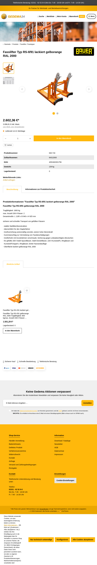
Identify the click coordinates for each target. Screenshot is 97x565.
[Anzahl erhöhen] (30, 138)
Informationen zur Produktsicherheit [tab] (40, 189)
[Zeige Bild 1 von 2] (54, 113)
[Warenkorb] (76, 16)
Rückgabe (13, 468)
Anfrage (12, 461)
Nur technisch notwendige (41, 540)
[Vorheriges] (22, 89)
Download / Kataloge (62, 441)
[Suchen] (41, 16)
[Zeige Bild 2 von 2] (57, 113)
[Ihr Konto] (61, 16)
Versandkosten (43, 509)
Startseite (7, 44)
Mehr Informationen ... (11, 525)
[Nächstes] (89, 89)
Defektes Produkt (15, 447)
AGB (60, 411)
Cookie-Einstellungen (65, 480)
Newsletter (58, 444)
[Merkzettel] (50, 16)
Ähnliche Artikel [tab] (13, 264)
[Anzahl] (18, 138)
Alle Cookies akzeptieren (83, 540)
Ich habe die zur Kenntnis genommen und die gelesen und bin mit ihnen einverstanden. (49, 411)
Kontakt (12, 458)
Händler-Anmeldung (16, 441)
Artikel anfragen (9, 180)
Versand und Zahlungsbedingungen (22, 465)
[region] (48, 89)
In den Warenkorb (64, 138)
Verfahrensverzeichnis (17, 451)
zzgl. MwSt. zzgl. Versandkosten (13, 127)
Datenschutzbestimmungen (28, 411)
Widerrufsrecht (14, 454)
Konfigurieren (62, 540)
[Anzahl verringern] (5, 138)
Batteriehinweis (15, 444)
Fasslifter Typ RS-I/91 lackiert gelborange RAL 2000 (17, 310)
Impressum (58, 454)
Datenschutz (59, 451)
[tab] (12, 189)
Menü (91, 16)
